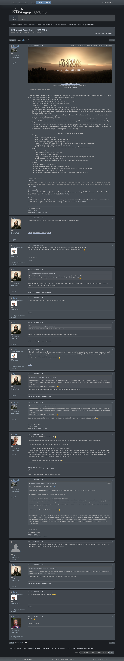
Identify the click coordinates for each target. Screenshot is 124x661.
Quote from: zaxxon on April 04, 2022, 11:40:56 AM (43, 571)
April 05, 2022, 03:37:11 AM (35, 619)
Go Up (12, 646)
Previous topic (99, 36)
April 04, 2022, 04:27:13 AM (35, 352)
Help (94, 659)
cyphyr (15, 437)
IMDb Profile (32, 189)
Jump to (77, 655)
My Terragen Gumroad (39, 235)
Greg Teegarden (33, 193)
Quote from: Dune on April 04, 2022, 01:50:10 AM (43, 276)
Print (112, 43)
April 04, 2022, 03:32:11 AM (35, 301)
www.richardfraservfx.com (35, 470)
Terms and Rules (100, 659)
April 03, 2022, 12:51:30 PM (35, 221)
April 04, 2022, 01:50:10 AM (35, 248)
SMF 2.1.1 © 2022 (19, 659)
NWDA (30, 235)
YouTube (72, 659)
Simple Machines (27, 659)
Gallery (30, 263)
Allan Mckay (32, 183)
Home (14, 18)
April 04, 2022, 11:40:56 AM (35, 544)
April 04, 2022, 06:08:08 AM (35, 405)
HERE (75, 90)
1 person (30, 260)
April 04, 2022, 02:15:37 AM (35, 272)
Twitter (39, 215)
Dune (15, 248)
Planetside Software (55, 659)
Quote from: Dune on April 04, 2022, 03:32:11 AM (43, 329)
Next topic (109, 36)
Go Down (13, 43)
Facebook (67, 659)
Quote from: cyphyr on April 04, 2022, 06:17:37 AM (43, 486)
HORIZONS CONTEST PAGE (70, 86)
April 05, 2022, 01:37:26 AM (35, 595)
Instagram (44, 215)
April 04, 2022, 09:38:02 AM (35, 483)
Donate (49, 235)
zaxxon (16, 545)
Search (23, 18)
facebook (34, 215)
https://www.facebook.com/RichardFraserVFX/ (41, 472)
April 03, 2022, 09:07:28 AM (35, 48)
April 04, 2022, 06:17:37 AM (35, 437)
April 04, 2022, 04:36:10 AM (35, 377)
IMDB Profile (82, 205)
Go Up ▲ (107, 659)
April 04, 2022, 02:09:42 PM (35, 567)
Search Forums (108, 2)
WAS (15, 221)
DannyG (16, 49)
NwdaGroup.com (32, 213)
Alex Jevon (31, 201)
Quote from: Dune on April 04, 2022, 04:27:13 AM (43, 380)
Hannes (16, 619)
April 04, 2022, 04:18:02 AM (35, 325)
